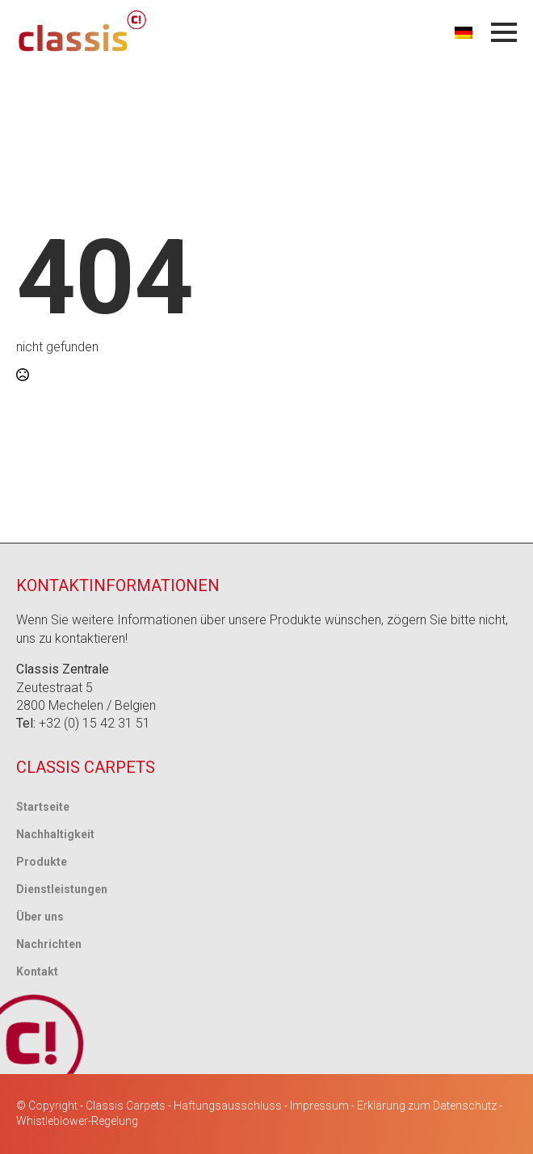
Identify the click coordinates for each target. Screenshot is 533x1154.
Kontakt (37, 971)
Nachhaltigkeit (55, 834)
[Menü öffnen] (504, 32)
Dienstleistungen (61, 889)
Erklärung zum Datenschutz (427, 1105)
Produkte (41, 861)
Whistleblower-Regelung (77, 1120)
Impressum (319, 1105)
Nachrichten (49, 944)
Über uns (40, 916)
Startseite (42, 806)
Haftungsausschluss (228, 1105)
